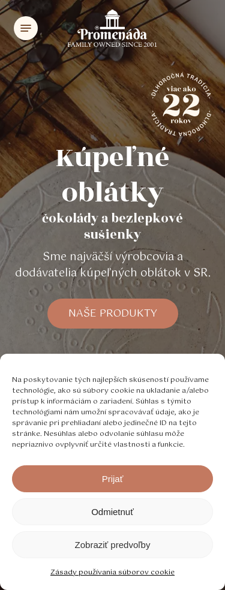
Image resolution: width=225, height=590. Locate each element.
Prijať (113, 479)
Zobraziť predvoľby (113, 545)
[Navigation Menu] (26, 28)
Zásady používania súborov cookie (112, 573)
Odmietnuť (112, 512)
